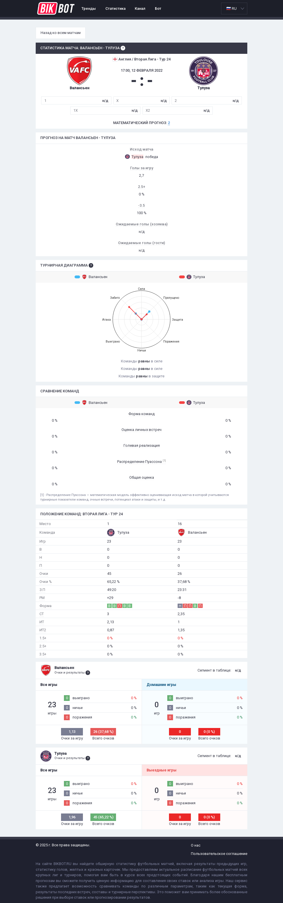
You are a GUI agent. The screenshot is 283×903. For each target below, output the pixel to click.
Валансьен (91, 277)
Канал (140, 8)
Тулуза (192, 277)
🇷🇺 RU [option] (231, 8)
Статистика (115, 8)
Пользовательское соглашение (219, 853)
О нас (195, 845)
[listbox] (234, 8)
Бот (158, 8)
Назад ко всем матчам (61, 33)
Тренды (88, 8)
